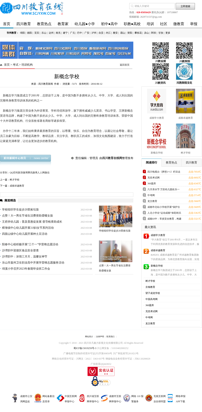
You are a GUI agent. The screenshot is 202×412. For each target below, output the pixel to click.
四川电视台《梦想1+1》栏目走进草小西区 (163, 172)
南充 (58, 32)
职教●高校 (132, 24)
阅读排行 (151, 162)
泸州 (94, 32)
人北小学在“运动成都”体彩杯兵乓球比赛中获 (164, 213)
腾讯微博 (32, 172)
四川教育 (23, 24)
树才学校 (14, 179)
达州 (51, 32)
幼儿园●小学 (85, 24)
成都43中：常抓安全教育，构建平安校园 (164, 219)
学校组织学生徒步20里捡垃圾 (20, 209)
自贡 (101, 32)
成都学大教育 (158, 235)
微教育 (178, 24)
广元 (72, 32)
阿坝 (153, 32)
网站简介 (89, 336)
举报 (193, 24)
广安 (86, 32)
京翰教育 (150, 287)
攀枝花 (138, 32)
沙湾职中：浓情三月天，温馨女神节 (24, 256)
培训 (150, 24)
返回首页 (124, 64)
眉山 (122, 32)
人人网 (41, 172)
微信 (47, 172)
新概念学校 (157, 265)
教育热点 (44, 24)
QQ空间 (14, 172)
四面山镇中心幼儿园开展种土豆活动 (24, 233)
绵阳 (22, 32)
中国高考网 (151, 299)
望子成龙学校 (152, 293)
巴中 (79, 32)
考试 (15, 64)
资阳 (129, 32)
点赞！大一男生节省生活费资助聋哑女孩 (27, 215)
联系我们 (110, 336)
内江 (108, 32)
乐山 (43, 32)
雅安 (115, 32)
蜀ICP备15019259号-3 (85, 348)
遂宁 (65, 32)
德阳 (29, 32)
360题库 (151, 183)
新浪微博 (23, 172)
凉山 (146, 32)
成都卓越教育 (17, 185)
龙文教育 (152, 201)
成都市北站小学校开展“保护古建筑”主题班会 (163, 208)
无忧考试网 (153, 177)
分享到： (5, 172)
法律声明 (100, 336)
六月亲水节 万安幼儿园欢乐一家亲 (163, 190)
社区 (163, 24)
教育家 (63, 24)
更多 (167, 32)
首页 (6, 24)
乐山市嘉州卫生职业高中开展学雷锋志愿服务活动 (33, 262)
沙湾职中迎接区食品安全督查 (20, 250)
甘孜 (160, 32)
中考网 (151, 195)
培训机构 (27, 64)
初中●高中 (109, 24)
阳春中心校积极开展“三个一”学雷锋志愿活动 (30, 244)
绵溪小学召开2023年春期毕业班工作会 (26, 268)
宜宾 (36, 32)
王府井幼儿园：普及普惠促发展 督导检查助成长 (32, 221)
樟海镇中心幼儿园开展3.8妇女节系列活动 (28, 227)
